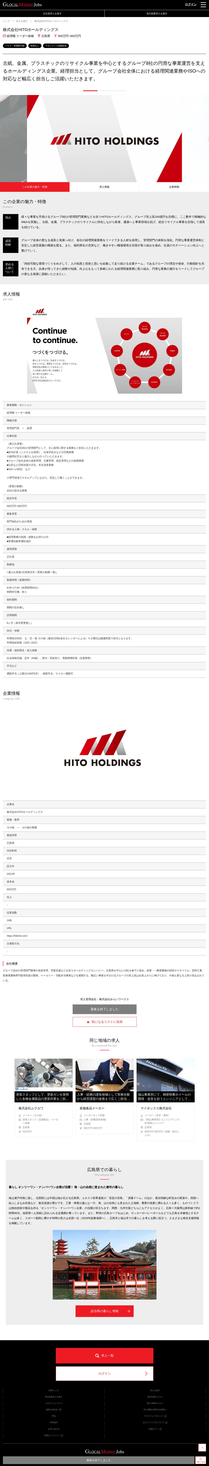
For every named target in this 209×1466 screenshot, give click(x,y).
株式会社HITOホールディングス (51, 21)
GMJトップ (54, 1390)
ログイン (191, 4)
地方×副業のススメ (155, 1403)
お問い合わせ (53, 1429)
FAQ (54, 1416)
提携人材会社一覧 (53, 1410)
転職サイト (155, 1429)
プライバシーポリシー (155, 1416)
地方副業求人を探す (156, 13)
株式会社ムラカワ (31, 1108)
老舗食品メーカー (92, 1108)
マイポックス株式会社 (156, 1108)
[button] (90, 90)
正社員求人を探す (52, 13)
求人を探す (22, 21)
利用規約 (54, 1422)
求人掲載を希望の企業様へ (155, 1410)
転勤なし (35, 46)
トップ (6, 21)
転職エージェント (53, 1435)
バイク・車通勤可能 (14, 46)
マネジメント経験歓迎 (56, 46)
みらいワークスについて (155, 1422)
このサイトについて (53, 1403)
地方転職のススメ (155, 1397)
